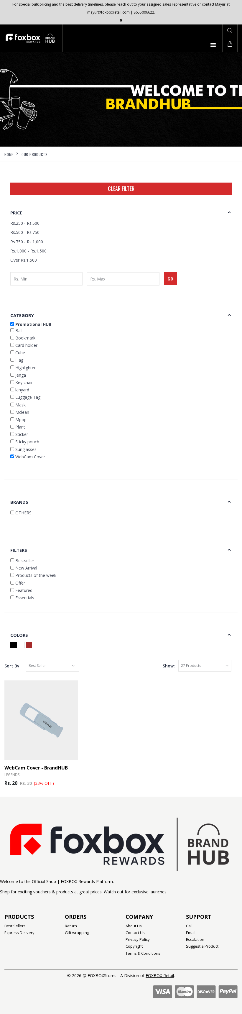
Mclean (19, 412)
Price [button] (16, 213)
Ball (16, 330)
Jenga (18, 375)
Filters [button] (18, 550)
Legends (11, 774)
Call (189, 925)
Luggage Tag (25, 397)
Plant (17, 427)
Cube (17, 352)
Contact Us (135, 932)
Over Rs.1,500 (23, 260)
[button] (230, 30)
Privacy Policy (138, 939)
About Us (134, 925)
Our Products (35, 154)
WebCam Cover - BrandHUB (36, 767)
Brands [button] (19, 502)
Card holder (23, 345)
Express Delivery (19, 932)
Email (190, 932)
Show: (169, 666)
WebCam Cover (27, 457)
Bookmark (22, 338)
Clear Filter (121, 188)
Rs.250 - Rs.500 (24, 223)
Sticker (19, 434)
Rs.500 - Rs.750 (24, 232)
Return (71, 925)
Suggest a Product (202, 946)
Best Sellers (15, 925)
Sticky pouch (24, 441)
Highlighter (23, 367)
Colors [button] (19, 635)
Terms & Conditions (143, 953)
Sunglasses (23, 449)
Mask (18, 405)
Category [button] (22, 315)
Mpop (18, 419)
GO (171, 278)
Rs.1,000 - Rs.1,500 (28, 251)
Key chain (22, 382)
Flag (16, 360)
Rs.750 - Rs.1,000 (26, 242)
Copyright (134, 946)
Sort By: (12, 666)
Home (8, 154)
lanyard (19, 390)
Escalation (195, 939)
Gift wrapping (77, 932)
